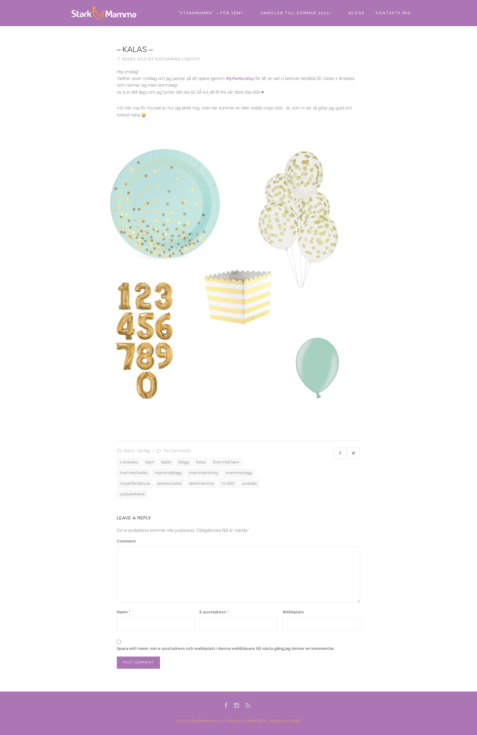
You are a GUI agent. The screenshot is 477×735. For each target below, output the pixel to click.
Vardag (143, 450)
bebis (166, 462)
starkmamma (201, 483)
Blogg (357, 13)
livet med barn (226, 462)
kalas (201, 462)
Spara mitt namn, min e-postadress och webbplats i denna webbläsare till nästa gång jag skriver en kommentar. (226, 648)
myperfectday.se (135, 483)
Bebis (129, 450)
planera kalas (169, 483)
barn (149, 462)
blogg (183, 462)
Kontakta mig (393, 13)
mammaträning (203, 472)
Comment (126, 541)
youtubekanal (132, 494)
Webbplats (293, 612)
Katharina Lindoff (177, 59)
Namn (123, 612)
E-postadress (214, 612)
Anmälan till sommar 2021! (299, 13)
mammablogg (168, 472)
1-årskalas (129, 462)
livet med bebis (134, 472)
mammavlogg (238, 472)
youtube (249, 483)
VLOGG (228, 483)
